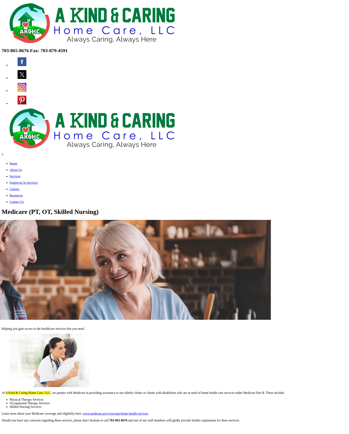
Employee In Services (24, 182)
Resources (16, 195)
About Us (16, 170)
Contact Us (17, 202)
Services (15, 176)
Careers (14, 189)
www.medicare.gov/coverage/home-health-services (115, 413)
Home (13, 163)
